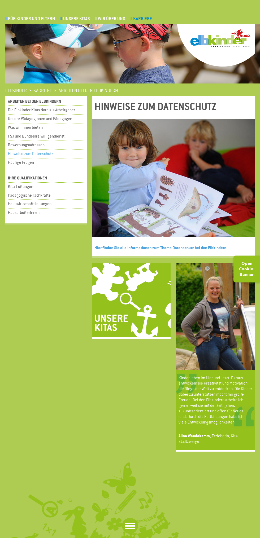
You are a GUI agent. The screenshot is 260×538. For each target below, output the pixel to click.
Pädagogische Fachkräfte (29, 195)
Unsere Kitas (111, 322)
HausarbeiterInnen (24, 212)
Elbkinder (16, 90)
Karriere (142, 18)
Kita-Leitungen (20, 186)
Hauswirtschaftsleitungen (29, 203)
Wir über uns (111, 18)
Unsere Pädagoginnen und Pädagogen (40, 118)
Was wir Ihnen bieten (25, 127)
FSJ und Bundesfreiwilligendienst (36, 136)
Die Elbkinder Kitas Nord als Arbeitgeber (41, 109)
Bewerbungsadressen (26, 144)
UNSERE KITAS (76, 18)
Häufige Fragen (21, 162)
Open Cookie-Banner (246, 268)
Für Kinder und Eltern (31, 18)
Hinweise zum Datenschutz (30, 153)
